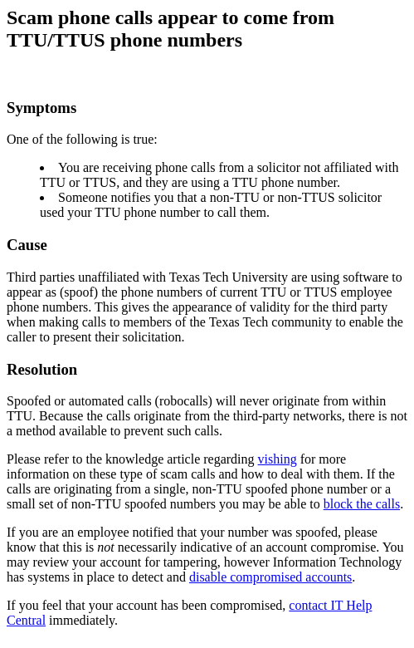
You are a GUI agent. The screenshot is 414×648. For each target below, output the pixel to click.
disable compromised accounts (270, 577)
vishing (277, 459)
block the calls (362, 504)
